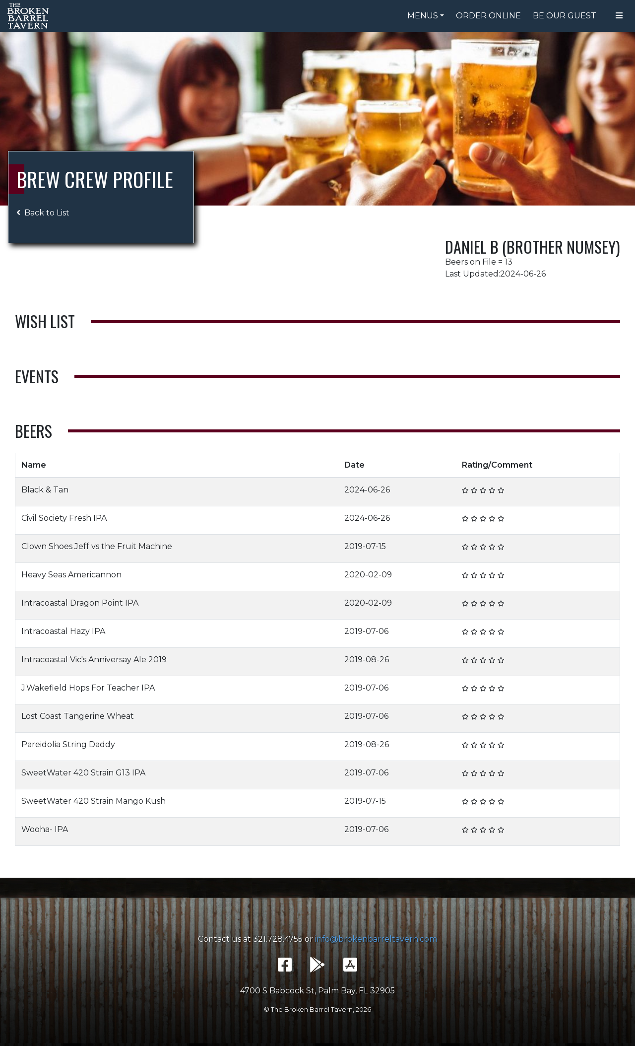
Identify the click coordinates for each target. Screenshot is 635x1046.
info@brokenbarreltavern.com (376, 939)
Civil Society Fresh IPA (64, 518)
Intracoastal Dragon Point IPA (79, 603)
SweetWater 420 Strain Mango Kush (93, 801)
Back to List (42, 212)
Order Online (488, 15)
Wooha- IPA (44, 829)
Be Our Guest (564, 15)
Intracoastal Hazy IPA (63, 631)
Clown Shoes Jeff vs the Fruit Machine (96, 546)
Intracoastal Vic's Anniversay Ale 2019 (94, 659)
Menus (422, 15)
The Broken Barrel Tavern (29, 15)
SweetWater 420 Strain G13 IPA (83, 772)
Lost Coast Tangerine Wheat (77, 716)
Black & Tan (44, 489)
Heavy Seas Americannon (71, 574)
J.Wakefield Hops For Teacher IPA (88, 688)
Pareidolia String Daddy (68, 744)
